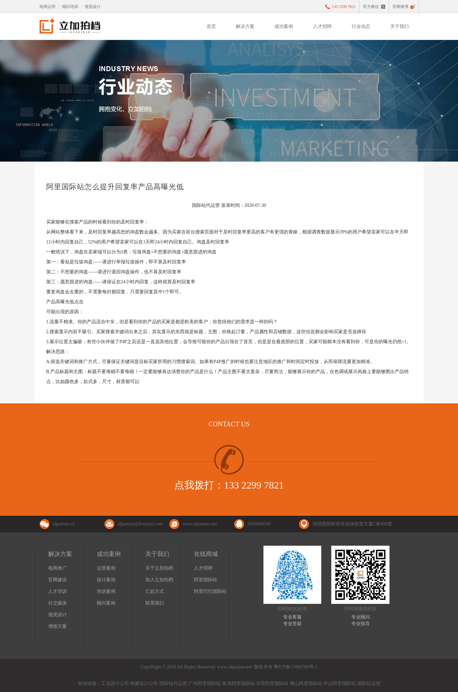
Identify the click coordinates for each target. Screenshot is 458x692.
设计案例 (106, 579)
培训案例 (106, 591)
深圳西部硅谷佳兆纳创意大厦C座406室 (352, 523)
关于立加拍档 (159, 568)
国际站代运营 (173, 683)
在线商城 (206, 554)
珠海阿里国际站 (238, 683)
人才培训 (57, 591)
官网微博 (400, 6)
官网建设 (57, 579)
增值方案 (57, 626)
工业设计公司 (115, 683)
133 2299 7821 (344, 6)
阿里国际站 (205, 579)
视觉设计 (93, 6)
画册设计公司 (144, 683)
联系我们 (154, 603)
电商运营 (48, 6)
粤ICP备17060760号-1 (295, 666)
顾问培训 (70, 6)
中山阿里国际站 (339, 683)
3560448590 (259, 523)
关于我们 (399, 26)
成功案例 (283, 26)
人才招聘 (322, 26)
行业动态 (361, 26)
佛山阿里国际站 (306, 683)
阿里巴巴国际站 (210, 591)
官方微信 (371, 6)
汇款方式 (154, 591)
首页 (211, 26)
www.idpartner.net (200, 523)
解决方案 (245, 26)
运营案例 (106, 568)
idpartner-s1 (64, 523)
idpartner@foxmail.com (140, 523)
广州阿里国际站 (204, 683)
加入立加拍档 (159, 579)
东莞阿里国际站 (272, 683)
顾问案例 (106, 603)
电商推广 (57, 568)
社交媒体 (57, 603)
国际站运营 (369, 683)
